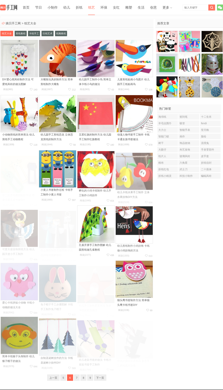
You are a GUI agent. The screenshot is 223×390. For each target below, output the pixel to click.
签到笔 (183, 116)
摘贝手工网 (13, 23)
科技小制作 (186, 175)
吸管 (182, 123)
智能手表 (185, 129)
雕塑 (128, 7)
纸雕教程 (61, 33)
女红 (116, 7)
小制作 (53, 7)
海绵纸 (162, 116)
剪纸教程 (21, 33)
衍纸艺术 (47, 33)
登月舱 (205, 129)
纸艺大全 (30, 23)
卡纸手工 (34, 33)
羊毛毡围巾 (165, 123)
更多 (166, 7)
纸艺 (91, 7)
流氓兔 (205, 143)
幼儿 (66, 7)
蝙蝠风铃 (206, 175)
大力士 (162, 129)
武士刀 (183, 169)
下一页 (100, 377)
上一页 (53, 377)
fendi (204, 123)
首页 (26, 7)
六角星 (183, 162)
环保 (104, 7)
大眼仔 (162, 149)
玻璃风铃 (185, 156)
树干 (161, 143)
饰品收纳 (185, 143)
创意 (153, 7)
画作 (182, 136)
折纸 (79, 7)
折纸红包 (163, 169)
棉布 (161, 162)
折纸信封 (206, 162)
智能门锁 (163, 136)
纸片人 (162, 156)
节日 (38, 7)
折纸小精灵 (165, 175)
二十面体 (206, 169)
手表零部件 (207, 149)
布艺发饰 (185, 149)
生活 (141, 7)
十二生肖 (206, 116)
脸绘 (203, 136)
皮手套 (205, 156)
